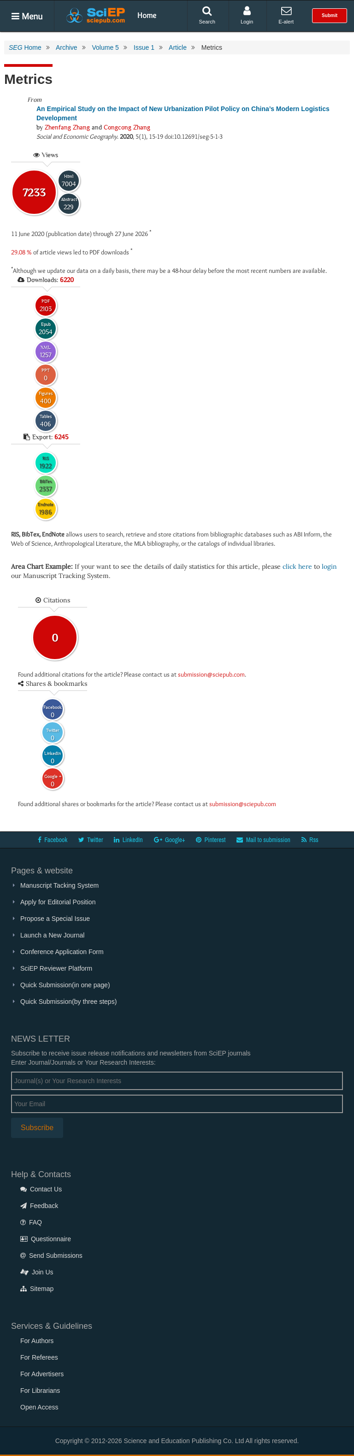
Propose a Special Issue (55, 918)
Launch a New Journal (52, 935)
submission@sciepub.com (211, 674)
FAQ (31, 1222)
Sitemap (36, 1288)
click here (297, 566)
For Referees (39, 1357)
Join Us (36, 1272)
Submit (329, 15)
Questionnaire (45, 1239)
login (329, 566)
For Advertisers (42, 1374)
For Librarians (40, 1390)
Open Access (39, 1407)
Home (146, 15)
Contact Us (41, 1189)
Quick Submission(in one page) (65, 985)
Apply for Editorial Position (57, 902)
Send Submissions (51, 1255)
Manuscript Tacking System (59, 885)
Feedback (39, 1205)
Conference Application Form (62, 951)
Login (247, 15)
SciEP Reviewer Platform (56, 968)
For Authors (36, 1340)
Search (207, 15)
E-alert (286, 15)
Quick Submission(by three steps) (68, 1001)
